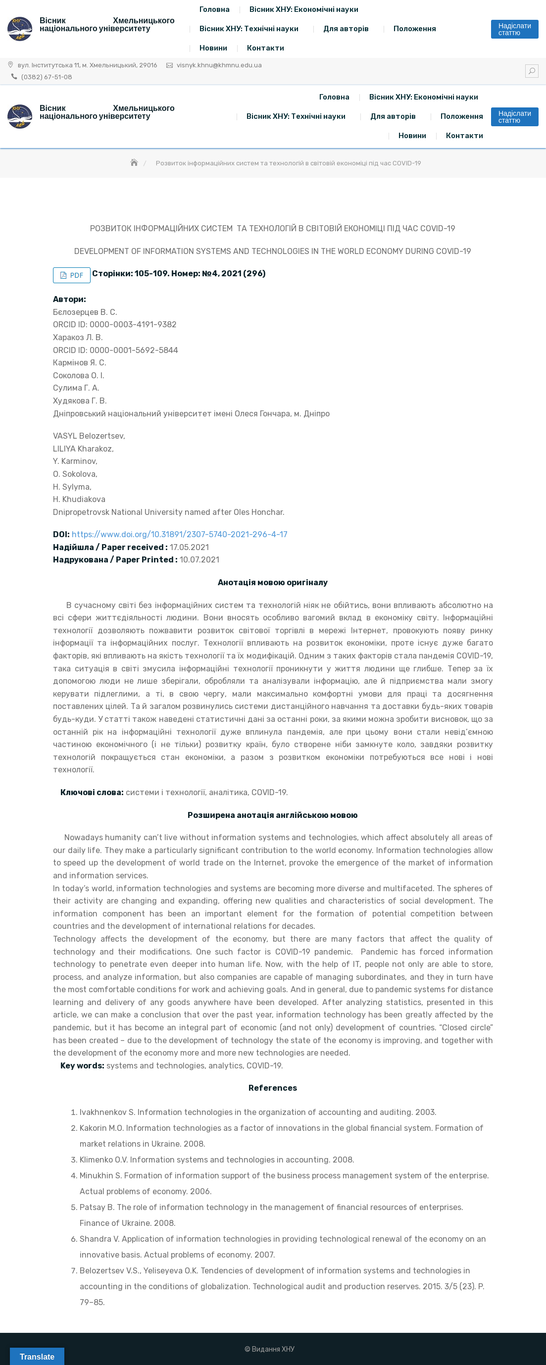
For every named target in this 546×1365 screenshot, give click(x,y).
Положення (415, 28)
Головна (214, 9)
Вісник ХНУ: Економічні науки (303, 9)
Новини (213, 48)
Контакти (265, 48)
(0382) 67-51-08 (46, 77)
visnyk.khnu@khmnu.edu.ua (219, 65)
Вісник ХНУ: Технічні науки (248, 28)
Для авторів (346, 28)
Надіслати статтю (514, 29)
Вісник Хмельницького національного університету (107, 24)
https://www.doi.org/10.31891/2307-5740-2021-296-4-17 (180, 534)
